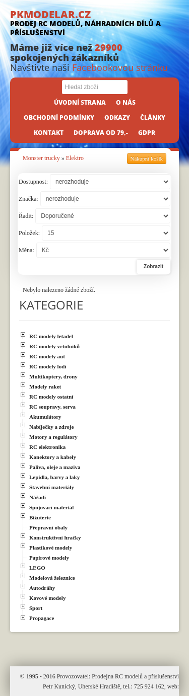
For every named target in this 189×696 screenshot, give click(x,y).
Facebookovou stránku (120, 67)
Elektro (75, 158)
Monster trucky (41, 158)
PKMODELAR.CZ (94, 22)
